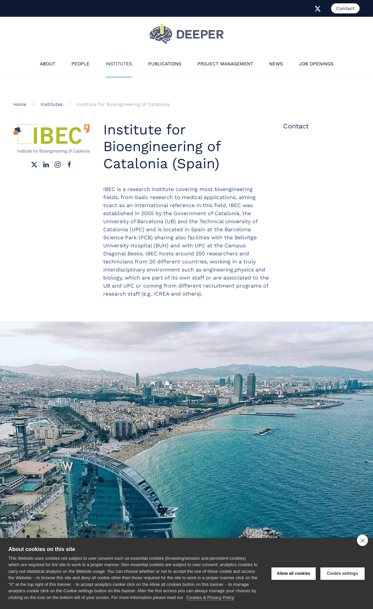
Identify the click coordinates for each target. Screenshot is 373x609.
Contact (345, 8)
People (80, 63)
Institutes (119, 63)
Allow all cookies (293, 573)
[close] (362, 540)
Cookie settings (342, 573)
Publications (164, 63)
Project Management (225, 63)
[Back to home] (186, 33)
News (276, 63)
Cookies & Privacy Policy (210, 597)
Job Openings (316, 63)
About (47, 63)
